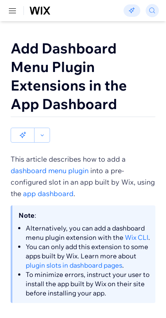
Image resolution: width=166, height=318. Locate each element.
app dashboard (48, 178)
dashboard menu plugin (50, 155)
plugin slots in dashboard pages (74, 250)
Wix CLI (136, 222)
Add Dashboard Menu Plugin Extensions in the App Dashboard (69, 76)
